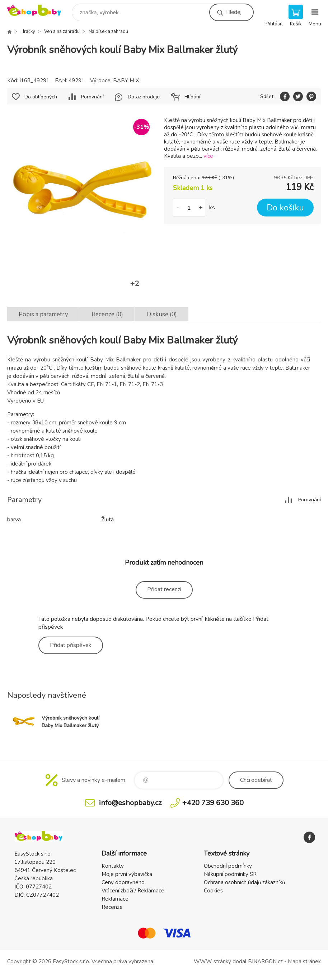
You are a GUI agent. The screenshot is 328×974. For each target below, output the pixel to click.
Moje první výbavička (127, 874)
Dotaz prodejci (144, 96)
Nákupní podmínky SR (230, 874)
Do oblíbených (40, 96)
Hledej (233, 12)
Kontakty (113, 866)
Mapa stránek (304, 961)
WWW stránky (212, 961)
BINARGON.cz (265, 961)
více (208, 156)
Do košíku (285, 207)
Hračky (27, 31)
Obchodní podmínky (228, 866)
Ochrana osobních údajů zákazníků (244, 882)
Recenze (112, 907)
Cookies (213, 890)
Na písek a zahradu (108, 31)
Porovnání (92, 96)
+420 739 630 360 (213, 803)
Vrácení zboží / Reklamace (133, 890)
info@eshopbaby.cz (130, 803)
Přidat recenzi (164, 589)
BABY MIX (126, 80)
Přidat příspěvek (71, 645)
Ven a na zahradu (62, 31)
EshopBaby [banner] (39, 10)
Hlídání (192, 96)
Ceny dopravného (123, 882)
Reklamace (115, 898)
